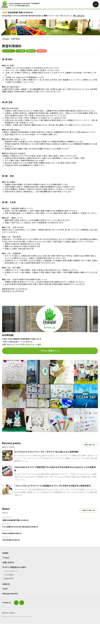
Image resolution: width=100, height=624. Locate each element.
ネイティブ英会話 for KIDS (14, 567)
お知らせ (6, 584)
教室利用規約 (31, 51)
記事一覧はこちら (90, 445)
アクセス (5, 557)
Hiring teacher (10, 593)
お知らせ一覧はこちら (88, 510)
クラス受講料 (20, 51)
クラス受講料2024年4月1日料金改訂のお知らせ (20, 527)
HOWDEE (5, 39)
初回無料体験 (41, 51)
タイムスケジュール (9, 51)
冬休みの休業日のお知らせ (12, 533)
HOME (5, 553)
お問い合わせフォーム (29, 344)
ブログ (5, 589)
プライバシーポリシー (9, 613)
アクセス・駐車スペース (50, 351)
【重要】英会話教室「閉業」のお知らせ (15, 520)
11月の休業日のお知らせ (11, 540)
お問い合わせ (8, 562)
